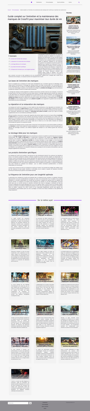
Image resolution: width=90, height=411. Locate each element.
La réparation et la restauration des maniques (20, 61)
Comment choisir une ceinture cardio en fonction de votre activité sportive (45, 346)
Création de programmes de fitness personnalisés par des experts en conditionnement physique (20, 315)
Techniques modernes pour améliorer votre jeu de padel (73, 67)
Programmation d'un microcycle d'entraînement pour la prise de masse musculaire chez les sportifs (45, 282)
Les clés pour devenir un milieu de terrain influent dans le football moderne (69, 248)
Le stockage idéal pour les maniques (18, 64)
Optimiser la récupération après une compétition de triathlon (69, 314)
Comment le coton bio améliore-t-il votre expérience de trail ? (73, 128)
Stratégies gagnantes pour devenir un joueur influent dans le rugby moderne (45, 248)
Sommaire (13, 56)
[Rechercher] (18, 403)
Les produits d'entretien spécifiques (18, 66)
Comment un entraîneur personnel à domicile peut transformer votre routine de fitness (45, 315)
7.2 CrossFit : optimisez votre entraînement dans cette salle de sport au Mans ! (20, 346)
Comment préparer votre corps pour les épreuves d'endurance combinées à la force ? (73, 86)
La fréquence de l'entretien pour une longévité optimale (22, 69)
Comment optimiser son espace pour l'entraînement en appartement (70, 281)
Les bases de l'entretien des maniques (18, 58)
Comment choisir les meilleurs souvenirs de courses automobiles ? (73, 27)
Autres (70, 2)
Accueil (9, 10)
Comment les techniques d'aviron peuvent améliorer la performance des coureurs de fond (20, 378)
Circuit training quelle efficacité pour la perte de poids (20, 281)
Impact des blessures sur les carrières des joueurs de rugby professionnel (70, 346)
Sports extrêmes (60, 2)
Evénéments (39, 2)
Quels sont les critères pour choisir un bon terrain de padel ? (73, 48)
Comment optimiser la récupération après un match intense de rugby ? (73, 108)
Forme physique (49, 2)
